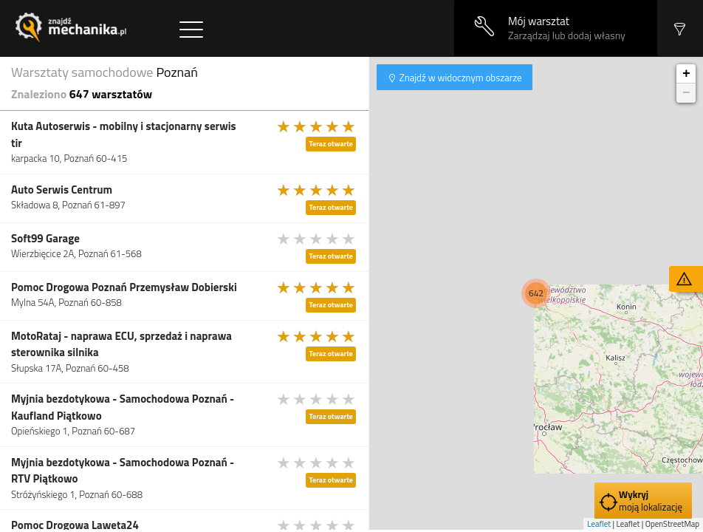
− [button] (686, 93)
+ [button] (686, 74)
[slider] (316, 126)
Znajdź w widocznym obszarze (459, 77)
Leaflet (599, 524)
